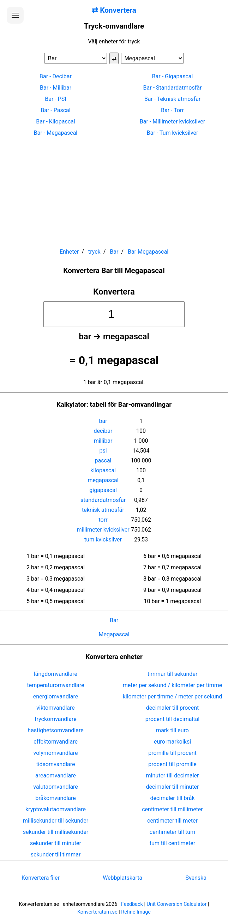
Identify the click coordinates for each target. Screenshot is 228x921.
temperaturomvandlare (55, 685)
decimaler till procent (172, 707)
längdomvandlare (55, 674)
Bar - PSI (55, 99)
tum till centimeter (172, 843)
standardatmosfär (103, 500)
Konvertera (114, 292)
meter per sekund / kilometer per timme (172, 685)
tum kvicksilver (103, 539)
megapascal (103, 480)
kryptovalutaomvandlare (55, 809)
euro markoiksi (172, 741)
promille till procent (172, 753)
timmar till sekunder (173, 674)
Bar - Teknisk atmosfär (172, 99)
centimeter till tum (172, 832)
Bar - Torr (172, 110)
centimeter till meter (172, 820)
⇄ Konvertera (114, 10)
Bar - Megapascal (56, 132)
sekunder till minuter (55, 843)
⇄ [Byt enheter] (114, 58)
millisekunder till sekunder (55, 820)
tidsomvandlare (55, 764)
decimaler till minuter (172, 786)
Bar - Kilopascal (55, 121)
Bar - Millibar (55, 87)
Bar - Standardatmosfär (172, 87)
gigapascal (102, 490)
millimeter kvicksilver (103, 529)
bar (103, 421)
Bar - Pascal (55, 110)
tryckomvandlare (55, 719)
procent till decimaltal (172, 719)
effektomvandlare (56, 741)
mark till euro (172, 730)
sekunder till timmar (56, 854)
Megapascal (113, 634)
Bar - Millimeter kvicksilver (172, 121)
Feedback (132, 904)
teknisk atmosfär (103, 510)
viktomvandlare (55, 707)
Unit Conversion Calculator (177, 904)
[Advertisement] (114, 189)
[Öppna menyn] (15, 15)
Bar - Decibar (56, 76)
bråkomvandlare (55, 798)
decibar (103, 431)
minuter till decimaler (172, 775)
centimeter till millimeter (172, 809)
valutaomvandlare (55, 786)
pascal (103, 460)
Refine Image (136, 912)
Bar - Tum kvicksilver (172, 132)
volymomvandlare (56, 753)
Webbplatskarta (122, 877)
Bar (114, 620)
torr (103, 519)
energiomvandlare (55, 696)
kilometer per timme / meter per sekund (172, 696)
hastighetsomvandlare (55, 730)
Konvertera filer (41, 877)
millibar (103, 440)
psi (103, 450)
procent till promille (172, 764)
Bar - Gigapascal (172, 76)
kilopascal (103, 470)
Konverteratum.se (97, 912)
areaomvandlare (55, 775)
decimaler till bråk (172, 798)
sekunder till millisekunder (55, 832)
